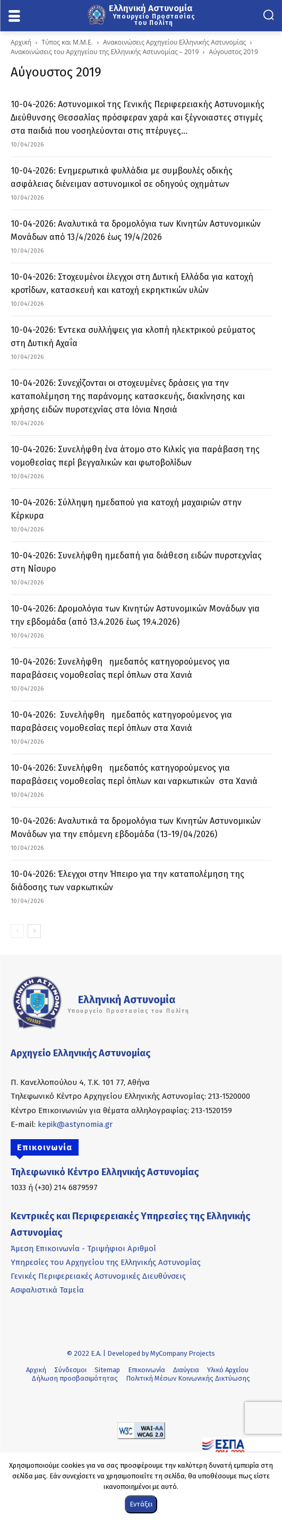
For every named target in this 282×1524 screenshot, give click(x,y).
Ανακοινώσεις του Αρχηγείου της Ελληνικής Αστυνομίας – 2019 (105, 51)
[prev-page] (17, 931)
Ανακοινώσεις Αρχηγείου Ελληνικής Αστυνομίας (174, 42)
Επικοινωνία (146, 1370)
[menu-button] (14, 16)
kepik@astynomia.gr (75, 1124)
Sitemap (107, 1370)
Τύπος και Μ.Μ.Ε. (66, 42)
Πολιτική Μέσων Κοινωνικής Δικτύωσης (188, 1378)
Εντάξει (141, 1504)
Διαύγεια (186, 1370)
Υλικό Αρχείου (228, 1370)
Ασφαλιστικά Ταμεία (47, 1290)
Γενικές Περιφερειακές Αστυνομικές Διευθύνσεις (98, 1276)
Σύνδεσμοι (70, 1370)
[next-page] (34, 931)
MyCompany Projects (182, 1353)
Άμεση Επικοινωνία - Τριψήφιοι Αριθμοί (83, 1248)
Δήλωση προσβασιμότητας (75, 1378)
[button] (268, 14)
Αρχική (21, 42)
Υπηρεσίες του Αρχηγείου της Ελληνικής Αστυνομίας (106, 1262)
